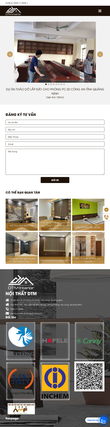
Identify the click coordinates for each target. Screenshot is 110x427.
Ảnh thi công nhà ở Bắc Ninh (55, 260)
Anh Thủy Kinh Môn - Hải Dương (22, 227)
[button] (10, 54)
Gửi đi (55, 180)
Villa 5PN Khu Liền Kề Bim (88, 227)
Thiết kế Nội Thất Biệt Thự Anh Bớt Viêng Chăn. (21, 260)
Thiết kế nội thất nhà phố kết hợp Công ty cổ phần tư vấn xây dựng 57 (55, 225)
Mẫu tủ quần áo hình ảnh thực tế (88, 260)
